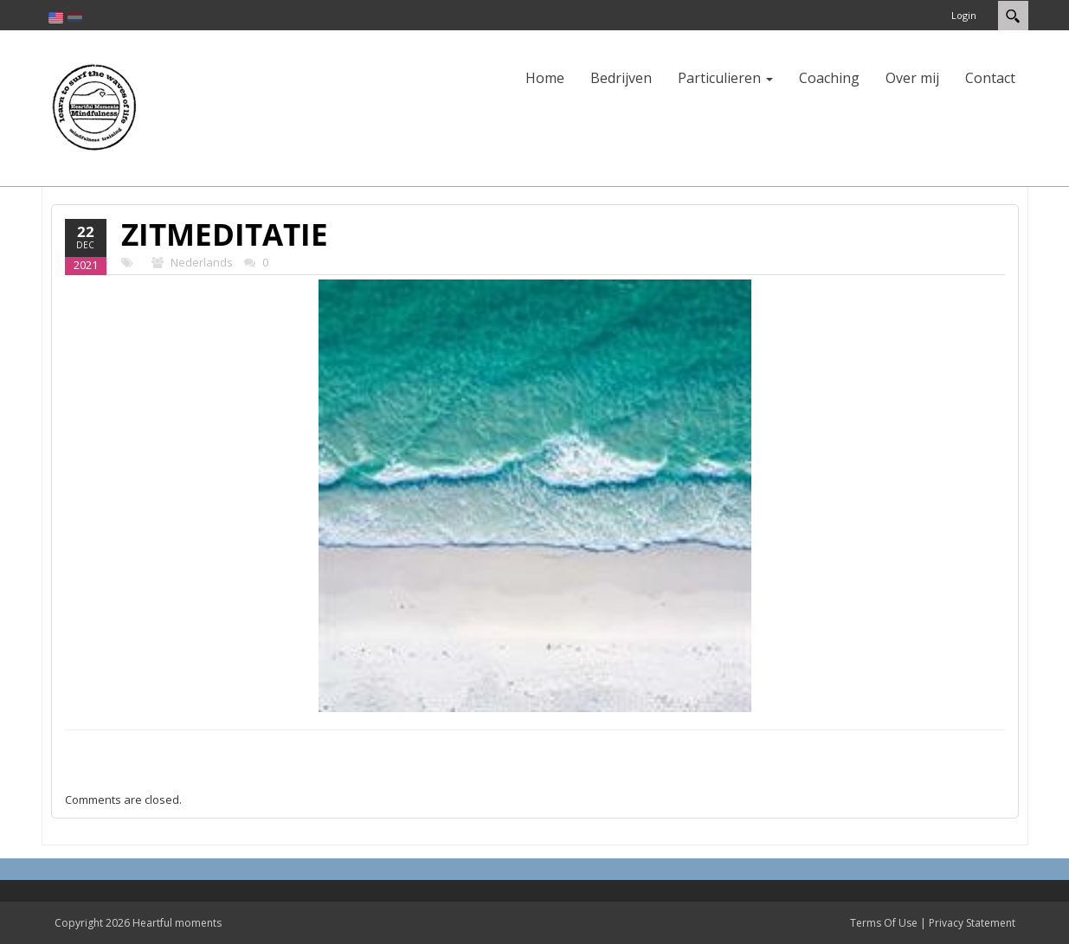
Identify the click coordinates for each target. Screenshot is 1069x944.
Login (963, 15)
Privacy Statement (972, 922)
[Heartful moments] (93, 106)
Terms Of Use (884, 922)
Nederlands (202, 262)
